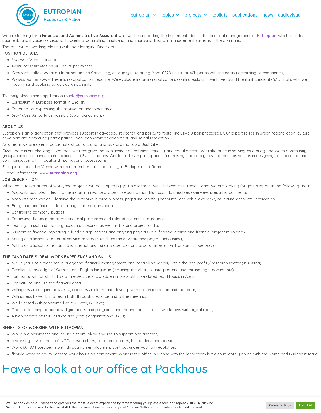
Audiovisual (290, 15)
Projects (196, 15)
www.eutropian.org (58, 175)
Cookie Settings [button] (280, 405)
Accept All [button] (305, 405)
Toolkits (220, 15)
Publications (245, 15)
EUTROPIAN (63, 11)
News (268, 15)
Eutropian (143, 15)
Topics (170, 15)
